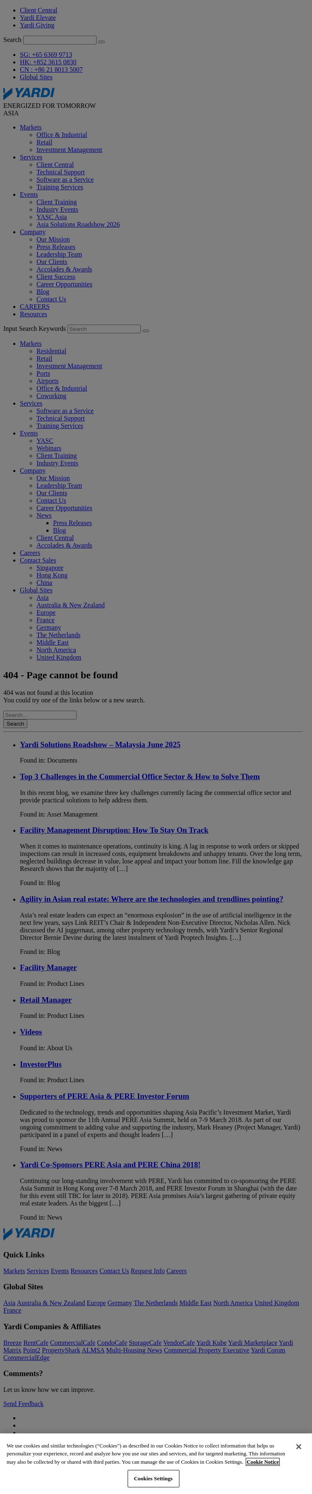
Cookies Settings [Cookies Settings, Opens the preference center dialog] (153, 1478)
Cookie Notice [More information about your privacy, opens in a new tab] (263, 1462)
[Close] (299, 1447)
